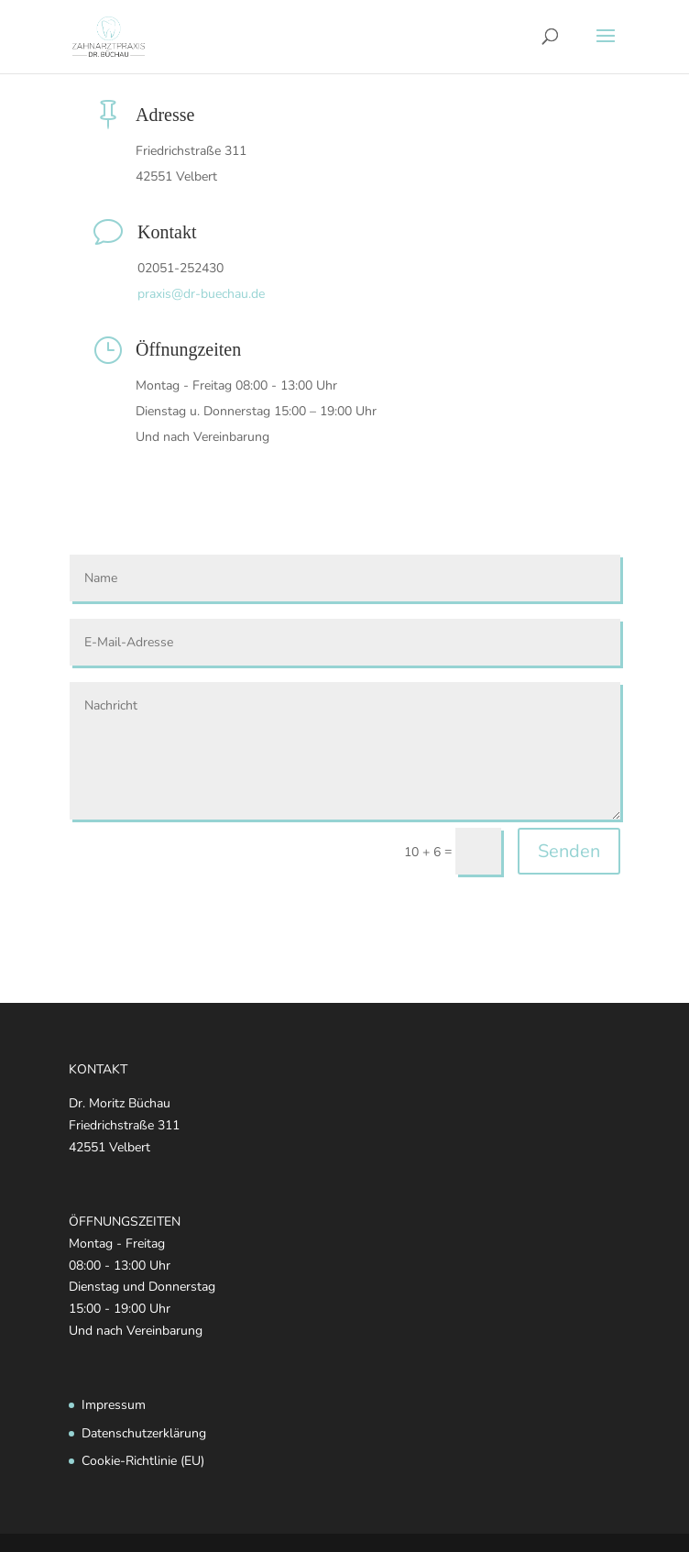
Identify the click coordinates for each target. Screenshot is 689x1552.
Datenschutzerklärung (144, 1433)
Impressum (114, 1405)
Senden (569, 851)
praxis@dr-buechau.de (201, 294)
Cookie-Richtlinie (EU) (143, 1460)
